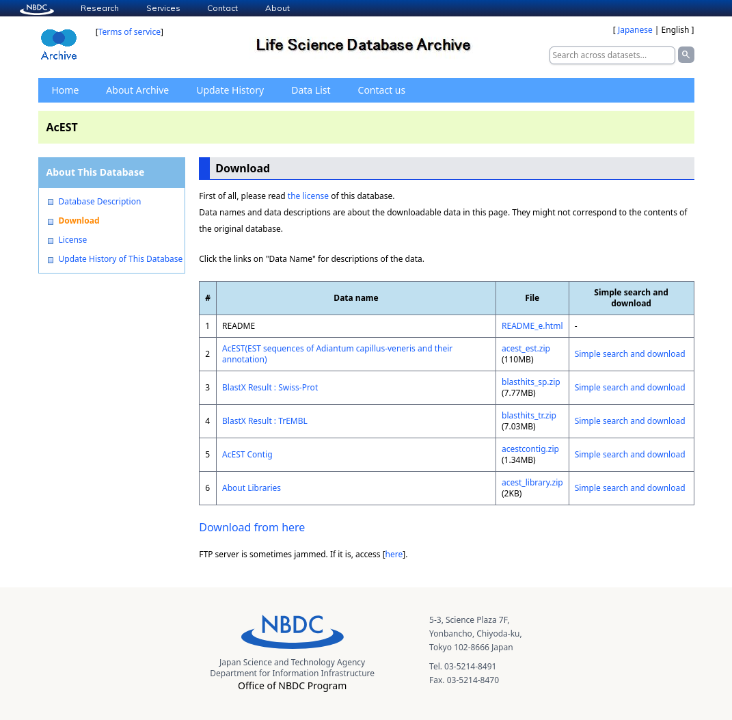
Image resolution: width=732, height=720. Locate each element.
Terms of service (129, 32)
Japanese (635, 30)
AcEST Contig (247, 454)
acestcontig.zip (530, 449)
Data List (310, 89)
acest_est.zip (526, 348)
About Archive (137, 89)
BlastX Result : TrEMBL (265, 421)
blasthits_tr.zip (529, 415)
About (277, 8)
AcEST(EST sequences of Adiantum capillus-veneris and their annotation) (337, 354)
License (73, 240)
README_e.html (532, 326)
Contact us (382, 89)
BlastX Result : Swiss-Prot (270, 387)
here (394, 554)
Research (100, 8)
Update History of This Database (121, 259)
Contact (222, 8)
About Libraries (251, 488)
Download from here (252, 527)
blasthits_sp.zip (531, 382)
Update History (230, 89)
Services (163, 8)
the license (308, 196)
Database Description (100, 201)
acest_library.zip (532, 482)
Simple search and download (630, 354)
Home (65, 89)
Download (79, 220)
